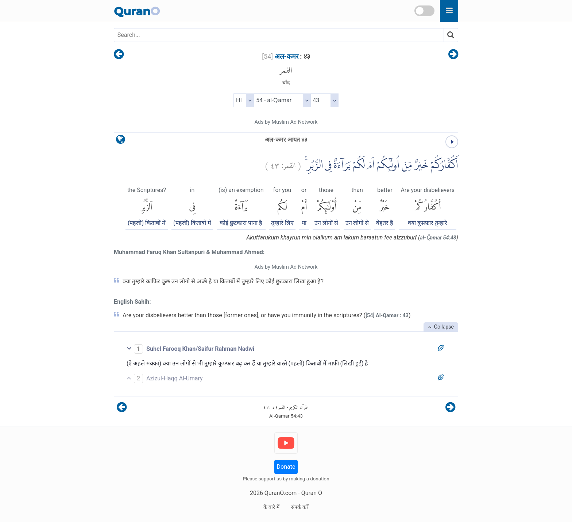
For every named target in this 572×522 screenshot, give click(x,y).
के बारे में (271, 507)
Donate (286, 466)
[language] (120, 141)
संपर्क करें (300, 507)
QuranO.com (280, 493)
